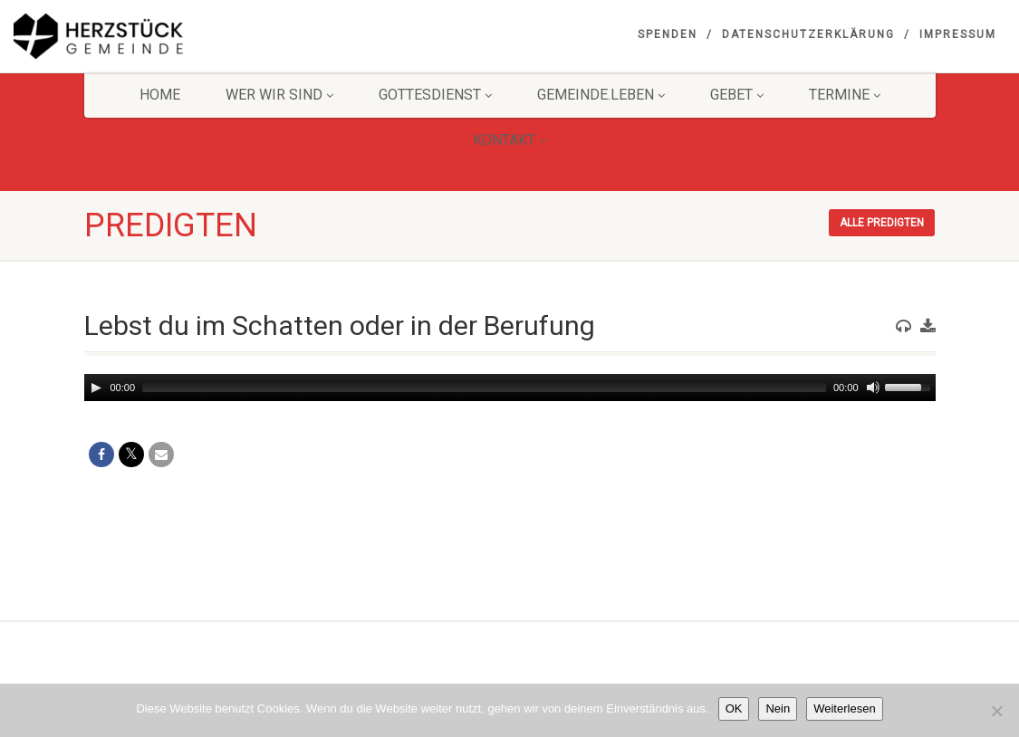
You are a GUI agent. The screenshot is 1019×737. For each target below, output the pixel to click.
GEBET (737, 94)
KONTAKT (509, 139)
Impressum (957, 34)
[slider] (484, 387)
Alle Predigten (882, 222)
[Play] (96, 387)
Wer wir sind (279, 94)
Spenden (667, 34)
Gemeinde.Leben (601, 94)
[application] (510, 387)
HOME (159, 94)
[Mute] (873, 387)
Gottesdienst (435, 94)
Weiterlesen (844, 708)
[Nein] (996, 711)
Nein (777, 708)
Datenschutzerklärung (808, 34)
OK (734, 708)
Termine (844, 94)
